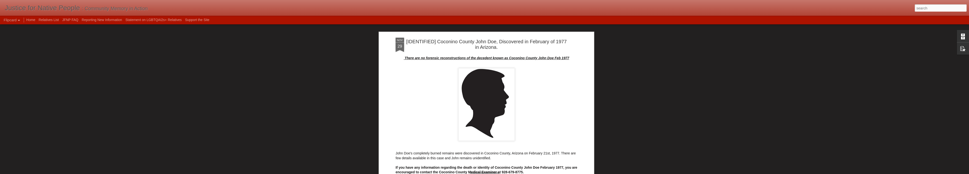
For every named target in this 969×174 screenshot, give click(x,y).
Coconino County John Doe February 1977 (467, 60)
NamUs (401, 27)
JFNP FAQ (70, 20)
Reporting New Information (102, 20)
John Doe (523, 60)
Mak (511, 54)
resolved (539, 60)
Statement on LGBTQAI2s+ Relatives (153, 20)
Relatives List (49, 20)
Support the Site (197, 20)
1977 (416, 60)
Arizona (427, 60)
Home (30, 20)
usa (570, 60)
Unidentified (556, 60)
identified (508, 60)
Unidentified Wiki (408, 32)
